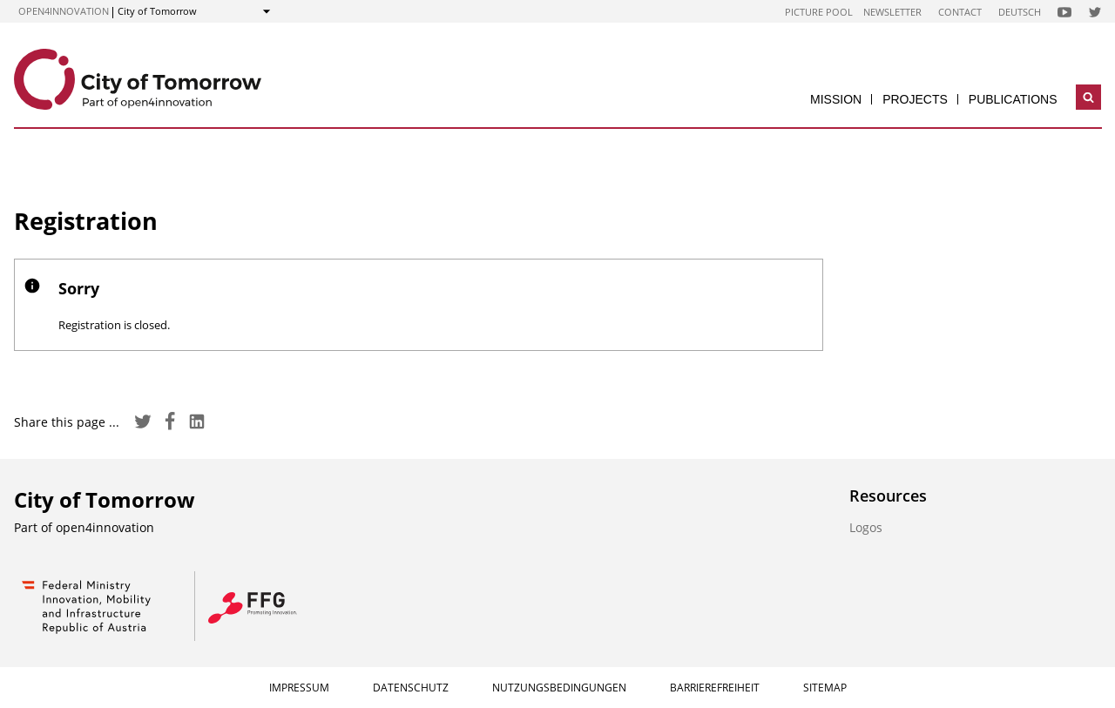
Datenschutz (411, 687)
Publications (1013, 99)
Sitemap (825, 687)
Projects (915, 99)
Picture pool (819, 11)
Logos (865, 527)
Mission (836, 99)
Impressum (299, 687)
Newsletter (892, 11)
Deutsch (1019, 11)
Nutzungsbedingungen (559, 687)
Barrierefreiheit (715, 687)
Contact (960, 11)
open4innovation (63, 10)
